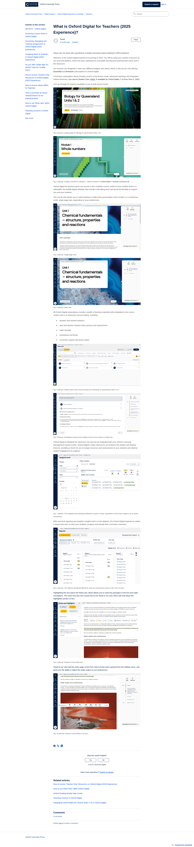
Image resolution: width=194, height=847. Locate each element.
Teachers (89, 14)
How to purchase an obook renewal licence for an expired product (36, 95)
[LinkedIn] (62, 746)
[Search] (150, 14)
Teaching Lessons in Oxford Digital (36, 112)
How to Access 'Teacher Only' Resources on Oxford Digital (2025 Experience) (37, 77)
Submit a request (151, 4)
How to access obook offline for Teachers (36, 86)
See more (29, 118)
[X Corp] (58, 746)
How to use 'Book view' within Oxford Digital (37, 104)
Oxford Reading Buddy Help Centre (68, 793)
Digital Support (50, 14)
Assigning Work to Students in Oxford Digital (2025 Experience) (36, 57)
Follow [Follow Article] (136, 40)
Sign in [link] (163, 4)
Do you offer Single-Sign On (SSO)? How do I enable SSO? (36, 67)
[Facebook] (54, 746)
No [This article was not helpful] (103, 760)
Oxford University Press (33, 14)
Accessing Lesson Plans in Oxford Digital (36, 34)
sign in (61, 823)
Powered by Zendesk (183, 845)
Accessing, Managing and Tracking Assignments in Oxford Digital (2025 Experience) (36, 45)
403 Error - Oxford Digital (35, 29)
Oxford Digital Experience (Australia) (70, 14)
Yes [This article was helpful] (90, 760)
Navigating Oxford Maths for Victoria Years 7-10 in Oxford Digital (79, 803)
